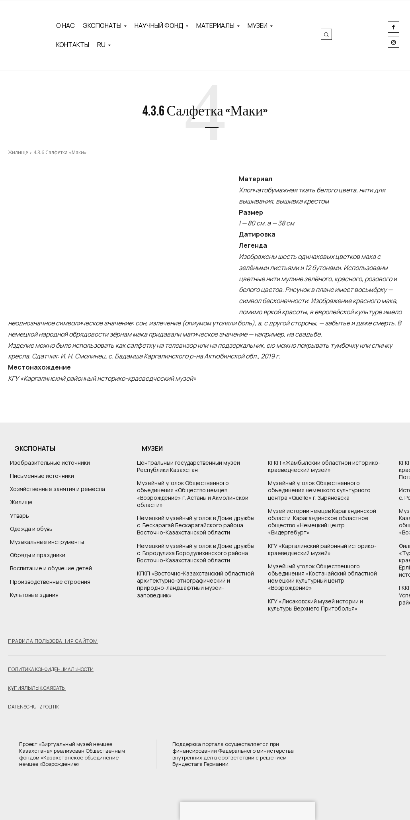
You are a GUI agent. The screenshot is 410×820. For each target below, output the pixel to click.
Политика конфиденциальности (51, 669)
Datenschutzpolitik (33, 706)
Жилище (18, 152)
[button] (326, 34)
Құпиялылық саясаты (37, 688)
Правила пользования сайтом (53, 641)
